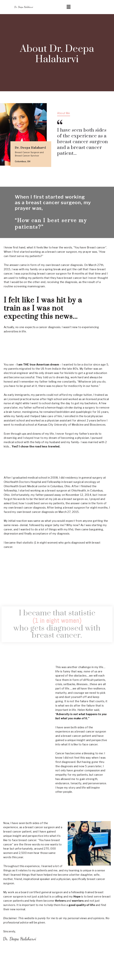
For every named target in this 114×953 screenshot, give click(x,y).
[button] (68, 7)
